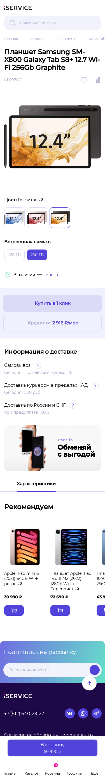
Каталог (37, 39)
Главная (11, 39)
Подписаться (95, 670)
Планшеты (66, 39)
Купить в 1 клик (53, 303)
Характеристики (36, 483)
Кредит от (52, 323)
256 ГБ (37, 254)
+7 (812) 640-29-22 (24, 713)
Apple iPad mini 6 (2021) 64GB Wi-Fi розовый (21, 578)
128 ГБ (14, 254)
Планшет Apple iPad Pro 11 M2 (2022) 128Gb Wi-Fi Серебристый (70, 581)
